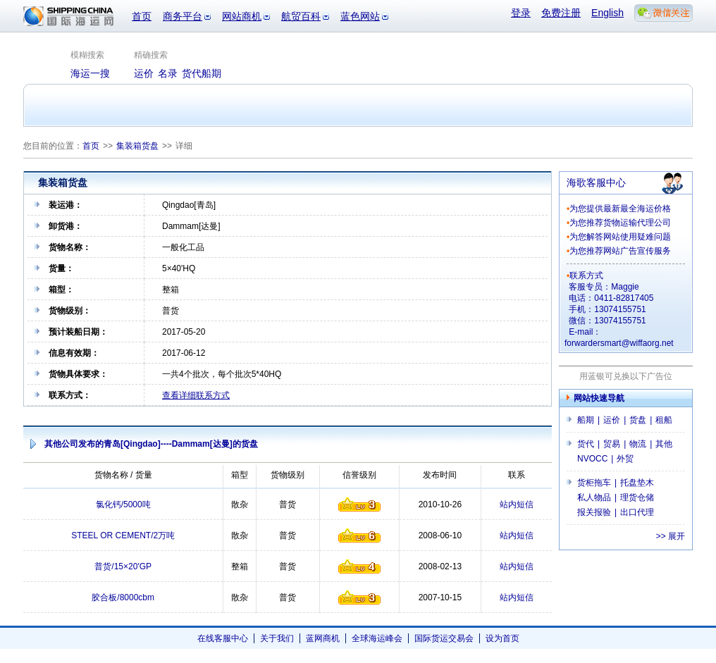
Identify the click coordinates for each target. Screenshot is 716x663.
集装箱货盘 (137, 146)
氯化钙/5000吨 (123, 504)
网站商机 (241, 16)
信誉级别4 (359, 566)
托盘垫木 (637, 483)
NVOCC (592, 459)
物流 (637, 444)
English (607, 12)
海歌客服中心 (596, 182)
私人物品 (594, 497)
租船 (663, 420)
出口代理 (637, 512)
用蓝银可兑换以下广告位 (625, 376)
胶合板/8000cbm (123, 597)
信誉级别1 (359, 504)
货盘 (637, 420)
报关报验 (594, 512)
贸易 (611, 444)
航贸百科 (301, 16)
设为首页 (502, 638)
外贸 (625, 459)
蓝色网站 (360, 16)
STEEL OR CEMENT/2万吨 (123, 535)
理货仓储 (637, 497)
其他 (663, 444)
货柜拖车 (594, 483)
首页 (142, 16)
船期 (585, 420)
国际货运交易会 (444, 638)
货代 (585, 444)
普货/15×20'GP (123, 566)
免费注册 (561, 12)
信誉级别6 (359, 535)
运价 (611, 420)
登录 (521, 12)
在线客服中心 (222, 638)
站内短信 (516, 504)
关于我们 (277, 638)
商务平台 (182, 16)
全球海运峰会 (377, 638)
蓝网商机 (323, 638)
